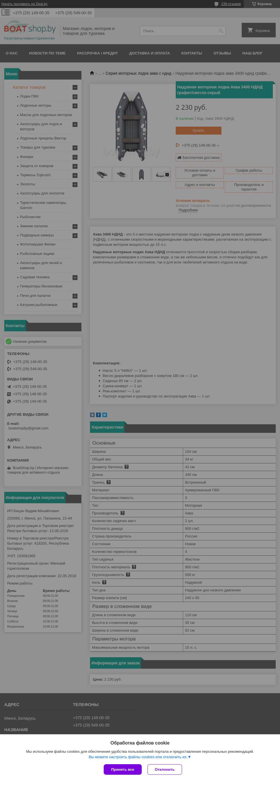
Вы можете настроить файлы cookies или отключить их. (138, 757)
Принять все (122, 769)
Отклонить (165, 769)
